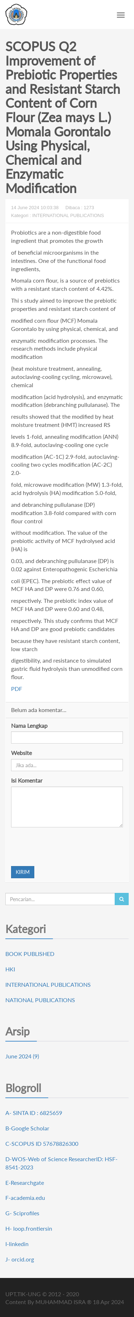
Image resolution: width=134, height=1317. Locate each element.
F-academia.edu (25, 1197)
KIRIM (23, 872)
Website (21, 752)
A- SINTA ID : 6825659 (33, 1112)
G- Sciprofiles (22, 1213)
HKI (10, 969)
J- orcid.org (19, 1259)
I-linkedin (17, 1243)
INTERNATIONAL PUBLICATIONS (48, 984)
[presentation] (65, 847)
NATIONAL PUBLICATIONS (40, 999)
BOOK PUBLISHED (29, 953)
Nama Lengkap (29, 725)
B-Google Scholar (27, 1128)
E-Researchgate (24, 1182)
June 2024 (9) (22, 1056)
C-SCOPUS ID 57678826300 (41, 1143)
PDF (16, 688)
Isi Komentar (27, 780)
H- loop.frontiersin (28, 1228)
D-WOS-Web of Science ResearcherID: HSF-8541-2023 (61, 1163)
